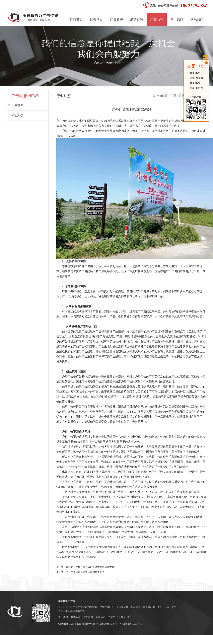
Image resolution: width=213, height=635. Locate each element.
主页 (173, 95)
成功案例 (88, 617)
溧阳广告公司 (65, 607)
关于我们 (63, 617)
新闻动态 (100, 617)
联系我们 (125, 617)
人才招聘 (113, 617)
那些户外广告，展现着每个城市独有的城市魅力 (91, 567)
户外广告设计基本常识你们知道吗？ (85, 572)
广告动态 (156, 19)
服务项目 (75, 617)
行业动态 (17, 115)
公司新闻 (17, 105)
